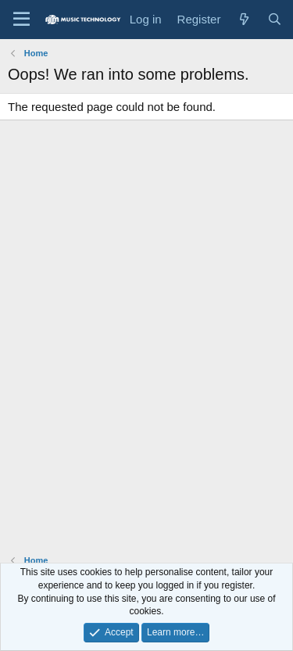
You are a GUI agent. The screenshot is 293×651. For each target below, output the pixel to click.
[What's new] (243, 19)
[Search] (274, 19)
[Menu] (21, 19)
